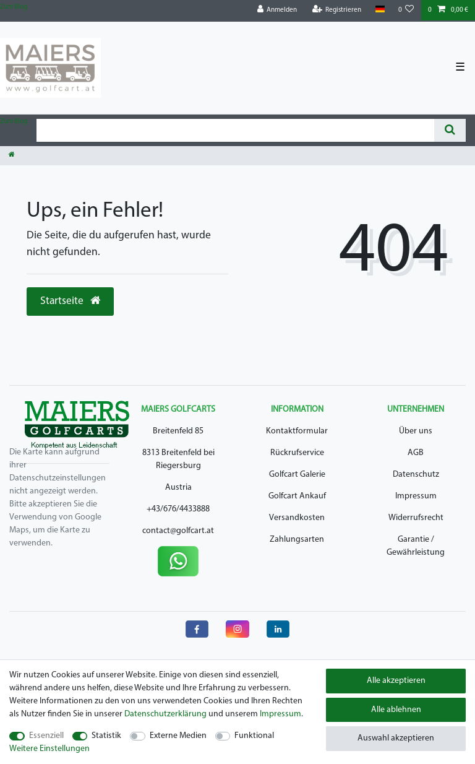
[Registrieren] (337, 10)
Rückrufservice (297, 453)
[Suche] (450, 130)
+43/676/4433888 (178, 509)
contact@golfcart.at (178, 531)
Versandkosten (297, 518)
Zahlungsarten (297, 539)
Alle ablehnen (396, 709)
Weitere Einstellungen (49, 748)
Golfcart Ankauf (297, 496)
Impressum (416, 496)
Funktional (254, 735)
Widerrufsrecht (415, 518)
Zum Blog (13, 7)
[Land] (379, 9)
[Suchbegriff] (235, 130)
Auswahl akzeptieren (395, 738)
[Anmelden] (277, 10)
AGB (416, 453)
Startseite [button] (70, 300)
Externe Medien (178, 735)
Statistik (106, 735)
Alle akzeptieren (396, 680)
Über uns (415, 431)
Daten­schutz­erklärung (165, 714)
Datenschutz (416, 474)
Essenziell (46, 735)
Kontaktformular (297, 431)
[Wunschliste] (406, 10)
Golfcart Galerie (297, 474)
